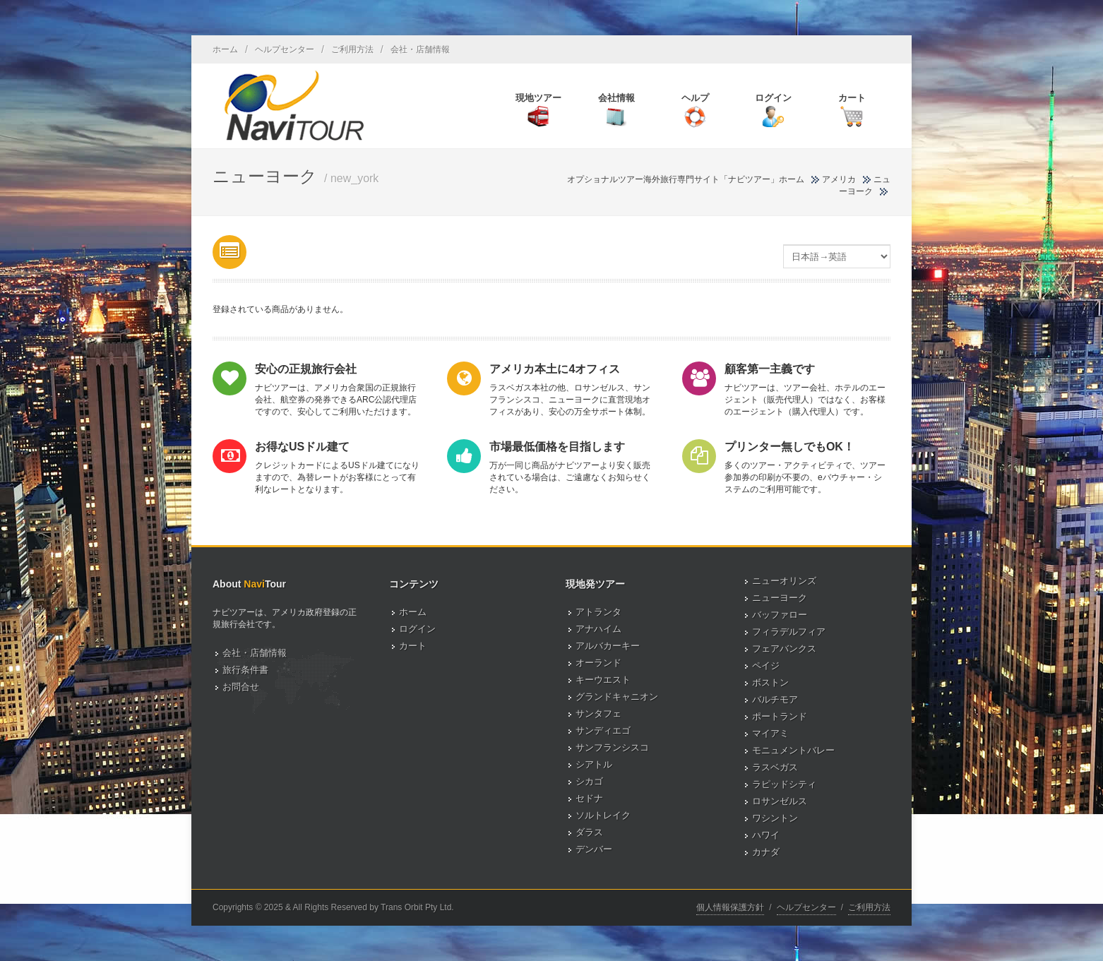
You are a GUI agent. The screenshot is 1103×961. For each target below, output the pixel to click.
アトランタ (598, 612)
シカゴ (589, 781)
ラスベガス (775, 767)
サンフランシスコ (612, 747)
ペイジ (766, 665)
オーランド (598, 662)
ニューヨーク (779, 597)
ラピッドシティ (784, 784)
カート (413, 645)
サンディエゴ (603, 730)
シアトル (594, 764)
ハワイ (766, 835)
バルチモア (775, 699)
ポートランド (779, 716)
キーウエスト (603, 679)
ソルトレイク (603, 815)
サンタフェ (598, 713)
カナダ (766, 852)
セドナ (589, 798)
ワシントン (775, 818)
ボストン (770, 682)
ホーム (225, 49)
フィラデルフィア (788, 631)
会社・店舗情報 (420, 49)
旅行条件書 (245, 669)
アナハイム (598, 628)
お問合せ (240, 686)
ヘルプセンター (284, 49)
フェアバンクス (784, 648)
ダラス (589, 832)
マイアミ (770, 733)
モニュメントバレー (793, 750)
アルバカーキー (608, 645)
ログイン (417, 628)
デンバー (594, 849)
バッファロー (779, 614)
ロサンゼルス (779, 801)
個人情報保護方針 (730, 907)
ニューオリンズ (784, 580)
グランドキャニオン (617, 696)
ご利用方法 (352, 49)
